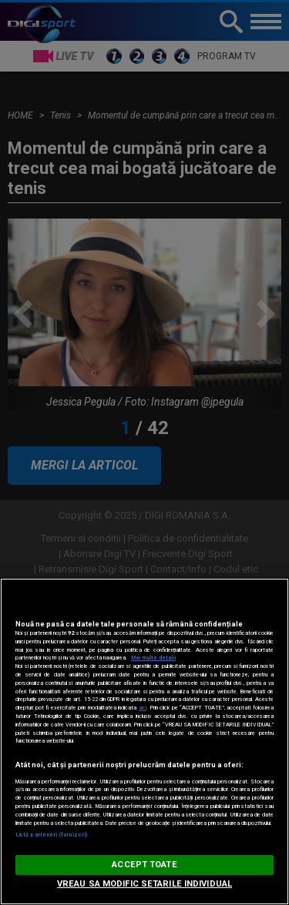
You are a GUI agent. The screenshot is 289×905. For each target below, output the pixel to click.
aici (142, 707)
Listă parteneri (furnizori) (51, 834)
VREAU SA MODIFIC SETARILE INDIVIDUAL (144, 884)
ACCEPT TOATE (144, 865)
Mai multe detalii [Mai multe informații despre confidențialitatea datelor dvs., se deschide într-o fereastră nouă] (153, 657)
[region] (144, 741)
